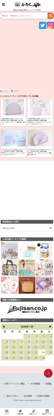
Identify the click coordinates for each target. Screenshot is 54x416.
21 (21, 352)
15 (29, 347)
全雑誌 (48, 383)
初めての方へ (12, 396)
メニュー (7, 412)
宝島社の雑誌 (43, 396)
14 (21, 347)
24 (43, 352)
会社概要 (28, 396)
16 (36, 347)
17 (43, 347)
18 (51, 347)
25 (51, 352)
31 (43, 358)
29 (29, 358)
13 (14, 347)
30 (36, 358)
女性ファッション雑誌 (14, 383)
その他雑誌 (35, 383)
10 (43, 341)
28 (21, 358)
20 (14, 352)
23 (36, 352)
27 (14, 358)
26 (6, 358)
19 (6, 352)
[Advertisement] (27, 59)
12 (6, 347)
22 (29, 352)
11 (51, 341)
